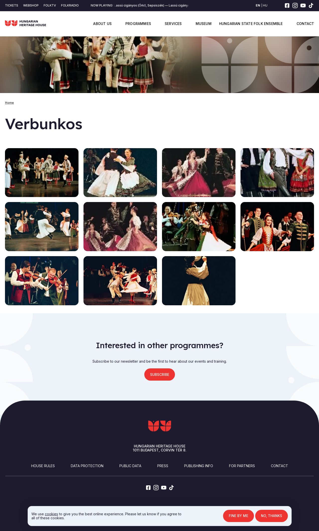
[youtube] (303, 5)
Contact (305, 23)
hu (265, 5)
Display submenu (115, 23)
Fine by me (238, 516)
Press (162, 466)
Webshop (31, 5)
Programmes (138, 23)
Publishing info (198, 466)
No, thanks (271, 516)
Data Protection (87, 466)
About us (102, 23)
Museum (204, 23)
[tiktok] (311, 5)
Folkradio (70, 5)
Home (9, 103)
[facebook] (287, 5)
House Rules (43, 466)
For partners (242, 466)
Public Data (130, 466)
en (258, 5)
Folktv (50, 5)
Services (173, 23)
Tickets (11, 5)
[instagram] (295, 5)
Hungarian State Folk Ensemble (251, 23)
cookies (51, 514)
